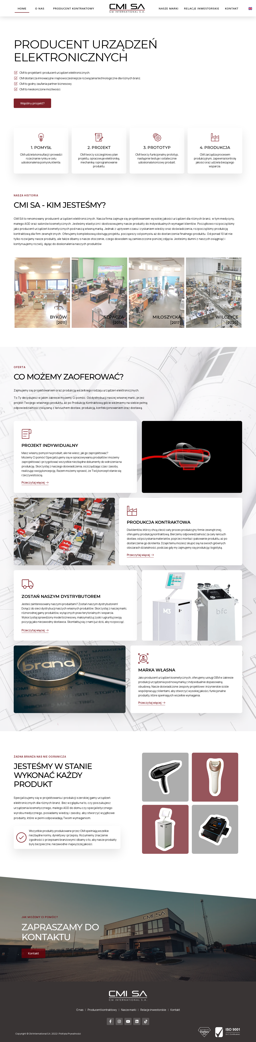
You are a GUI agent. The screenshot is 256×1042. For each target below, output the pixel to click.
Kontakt (231, 8)
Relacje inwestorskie (201, 8)
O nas (39, 8)
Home (22, 8)
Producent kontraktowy (73, 8)
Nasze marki (168, 8)
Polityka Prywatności (70, 1033)
